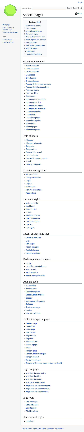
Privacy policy (26, 429)
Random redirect (32, 357)
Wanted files (30, 124)
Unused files (30, 114)
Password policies (33, 215)
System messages (33, 307)
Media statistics (32, 272)
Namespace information (35, 301)
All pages (29, 140)
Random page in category (36, 354)
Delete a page (31, 323)
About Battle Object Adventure (43, 429)
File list (28, 263)
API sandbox (31, 286)
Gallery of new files (33, 238)
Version (29, 310)
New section (30, 332)
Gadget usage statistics (35, 295)
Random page (31, 351)
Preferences (30, 187)
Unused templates (33, 118)
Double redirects (32, 72)
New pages (30, 244)
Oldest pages (31, 78)
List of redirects (32, 155)
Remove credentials (33, 190)
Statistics (29, 304)
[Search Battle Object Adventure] (74, 8)
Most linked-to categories (36, 373)
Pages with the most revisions (37, 391)
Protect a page (31, 345)
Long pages (30, 75)
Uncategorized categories (36, 99)
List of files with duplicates (36, 266)
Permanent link (32, 342)
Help (78, 13)
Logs (27, 241)
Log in (28, 181)
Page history (31, 336)
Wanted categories (33, 121)
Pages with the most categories (38, 385)
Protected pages (32, 90)
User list (29, 224)
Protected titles (32, 93)
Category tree (31, 149)
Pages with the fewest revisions (38, 84)
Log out (29, 184)
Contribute (30, 421)
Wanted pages (31, 127)
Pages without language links (37, 87)
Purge (28, 348)
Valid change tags (33, 253)
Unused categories (33, 111)
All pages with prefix (34, 143)
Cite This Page (31, 402)
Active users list (32, 203)
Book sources (31, 289)
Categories (30, 146)
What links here (32, 411)
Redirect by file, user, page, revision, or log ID (44, 363)
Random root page (33, 360)
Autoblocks (30, 206)
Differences (30, 326)
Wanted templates (33, 130)
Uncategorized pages (34, 105)
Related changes (32, 250)
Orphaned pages (32, 81)
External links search (34, 152)
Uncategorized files (33, 102)
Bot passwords (31, 175)
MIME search (31, 269)
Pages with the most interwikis (38, 389)
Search (28, 161)
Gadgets (29, 298)
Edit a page (30, 329)
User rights (30, 228)
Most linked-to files (33, 376)
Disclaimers (59, 429)
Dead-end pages (32, 69)
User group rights (32, 221)
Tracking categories (33, 164)
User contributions (33, 218)
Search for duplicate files (35, 275)
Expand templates (33, 292)
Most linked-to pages (34, 379)
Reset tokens (31, 193)
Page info (29, 339)
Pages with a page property (36, 158)
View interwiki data (33, 313)
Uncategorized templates (35, 108)
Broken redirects (32, 66)
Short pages (30, 96)
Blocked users (31, 209)
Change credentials (33, 178)
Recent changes (32, 247)
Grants (28, 212)
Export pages (31, 408)
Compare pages (32, 405)
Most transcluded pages (35, 382)
